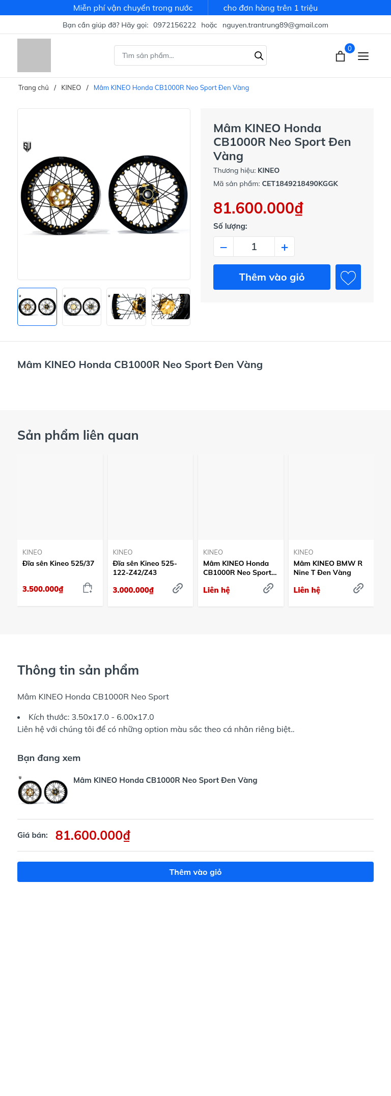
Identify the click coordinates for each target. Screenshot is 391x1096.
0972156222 (174, 24)
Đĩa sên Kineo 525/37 (58, 563)
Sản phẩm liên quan (78, 435)
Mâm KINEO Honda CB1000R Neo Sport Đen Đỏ (237, 568)
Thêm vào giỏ (272, 276)
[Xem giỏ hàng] (341, 55)
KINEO (32, 552)
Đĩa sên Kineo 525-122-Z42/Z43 (145, 568)
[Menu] (363, 55)
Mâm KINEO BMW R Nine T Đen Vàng (328, 568)
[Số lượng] (254, 246)
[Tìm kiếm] (259, 54)
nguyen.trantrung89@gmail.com (275, 24)
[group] (104, 194)
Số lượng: (230, 226)
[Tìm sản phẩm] (190, 55)
